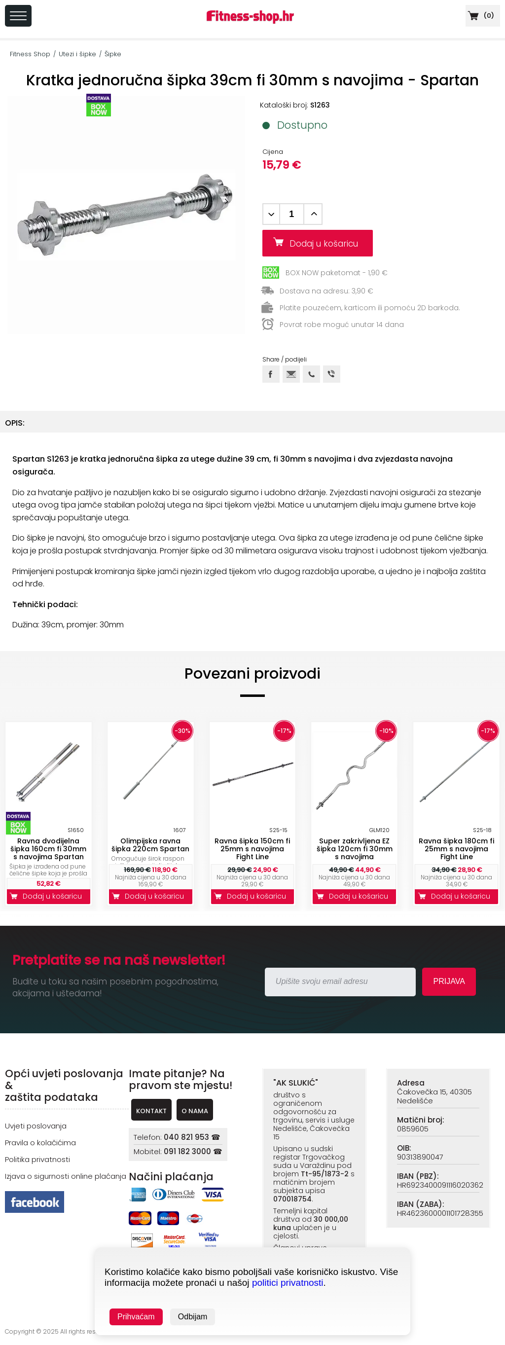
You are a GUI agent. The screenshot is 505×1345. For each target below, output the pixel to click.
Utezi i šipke (77, 54)
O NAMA (194, 1111)
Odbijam (193, 1316)
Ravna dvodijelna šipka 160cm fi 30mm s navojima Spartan (48, 849)
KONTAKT (151, 1111)
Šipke (113, 54)
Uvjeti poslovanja (36, 1126)
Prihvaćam (136, 1316)
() (480, 15)
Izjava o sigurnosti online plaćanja (65, 1176)
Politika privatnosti (37, 1159)
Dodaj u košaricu (327, 244)
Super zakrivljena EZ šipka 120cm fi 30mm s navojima (355, 849)
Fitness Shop (30, 54)
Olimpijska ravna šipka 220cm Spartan (150, 845)
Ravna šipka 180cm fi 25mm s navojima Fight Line (456, 849)
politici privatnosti (288, 1282)
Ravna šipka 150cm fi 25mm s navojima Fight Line (252, 849)
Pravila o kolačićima (40, 1142)
